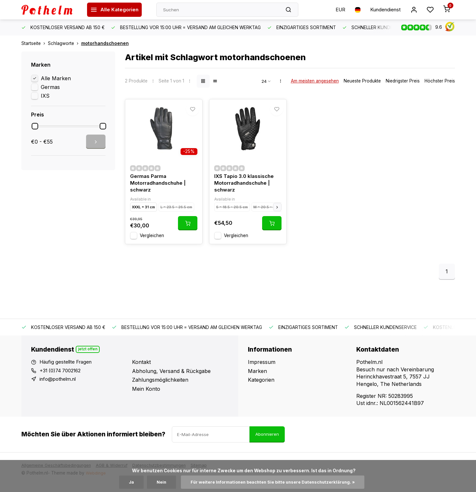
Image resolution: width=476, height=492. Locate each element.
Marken (257, 377)
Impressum (261, 368)
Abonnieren (267, 440)
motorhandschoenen (105, 43)
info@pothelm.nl (59, 386)
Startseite (34, 43)
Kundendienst (383, 9)
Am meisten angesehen (315, 80)
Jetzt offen (88, 355)
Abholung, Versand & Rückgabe (171, 377)
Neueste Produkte (362, 80)
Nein (154, 482)
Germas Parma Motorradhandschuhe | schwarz (159, 188)
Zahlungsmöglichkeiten (160, 386)
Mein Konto (146, 395)
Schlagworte (64, 43)
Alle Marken (56, 78)
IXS (45, 96)
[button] (277, 213)
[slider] (35, 126)
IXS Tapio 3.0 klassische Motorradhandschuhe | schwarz (245, 188)
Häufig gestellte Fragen (67, 368)
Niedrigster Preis (403, 80)
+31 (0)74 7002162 (62, 377)
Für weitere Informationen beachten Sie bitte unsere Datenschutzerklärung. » (273, 482)
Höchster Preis (440, 80)
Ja (124, 482)
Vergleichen (152, 241)
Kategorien (261, 386)
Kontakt (141, 368)
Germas (50, 87)
